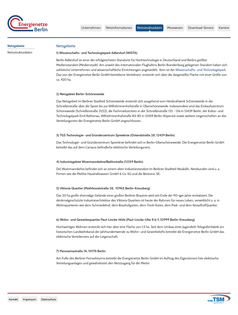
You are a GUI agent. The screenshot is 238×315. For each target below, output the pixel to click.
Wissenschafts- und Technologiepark (200, 70)
